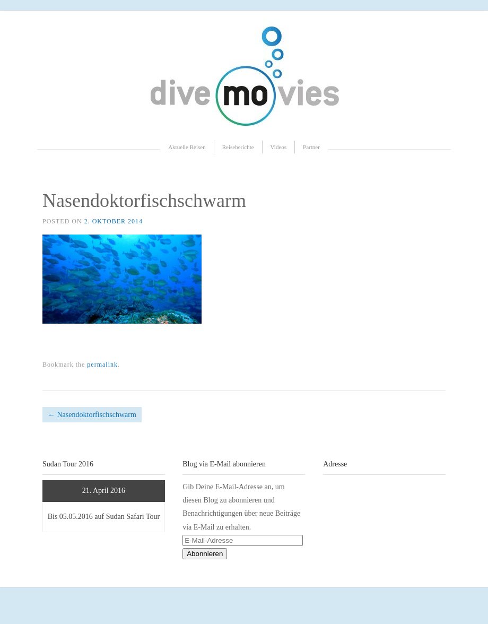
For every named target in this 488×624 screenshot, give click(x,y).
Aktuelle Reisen (187, 147)
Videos (279, 147)
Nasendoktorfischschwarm (92, 415)
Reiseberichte (238, 147)
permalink (102, 364)
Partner (311, 147)
